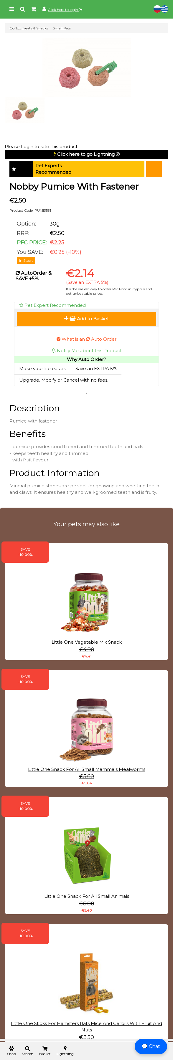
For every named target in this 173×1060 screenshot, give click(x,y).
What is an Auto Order (86, 339)
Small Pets (62, 28)
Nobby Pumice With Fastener (74, 186)
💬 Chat (151, 1046)
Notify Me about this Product (86, 350)
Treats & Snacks (35, 28)
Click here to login (65, 9)
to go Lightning (86, 154)
